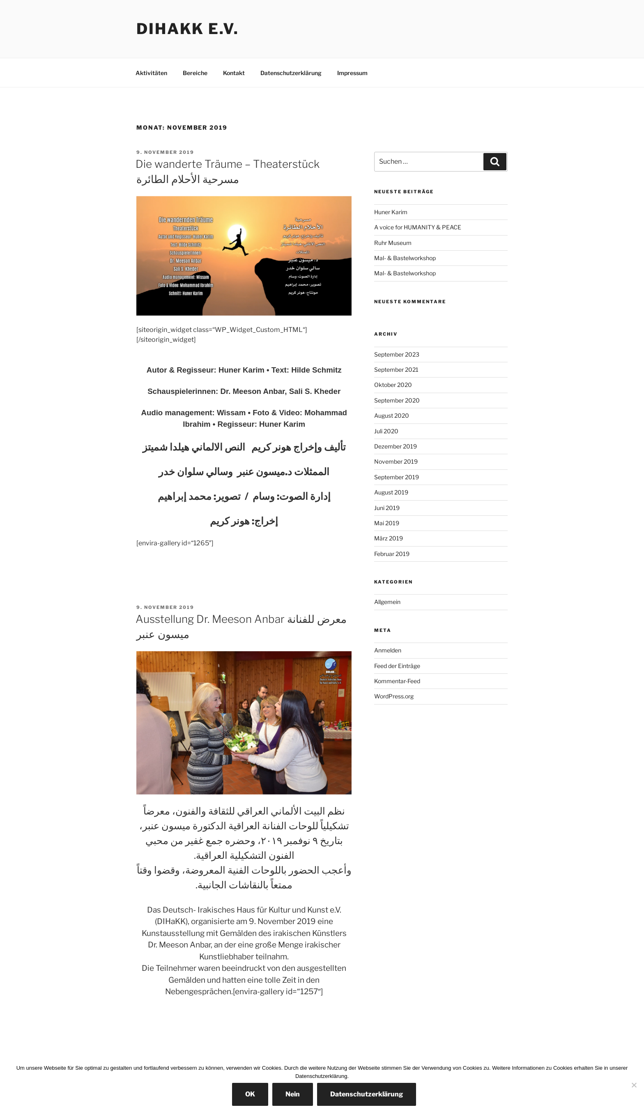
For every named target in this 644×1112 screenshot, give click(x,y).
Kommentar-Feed (397, 680)
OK (250, 1094)
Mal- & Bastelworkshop (405, 257)
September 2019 (396, 477)
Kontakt (234, 72)
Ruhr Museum (393, 242)
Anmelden (387, 650)
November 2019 (396, 461)
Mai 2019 (386, 522)
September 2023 (396, 354)
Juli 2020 (386, 431)
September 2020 (397, 400)
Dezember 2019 (395, 446)
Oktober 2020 (393, 384)
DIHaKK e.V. (187, 29)
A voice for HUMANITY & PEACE (417, 227)
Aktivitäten (151, 72)
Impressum (352, 72)
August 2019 (391, 492)
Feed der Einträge (397, 665)
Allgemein (387, 601)
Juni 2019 (387, 507)
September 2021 (396, 369)
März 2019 (388, 538)
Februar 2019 (391, 553)
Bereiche (195, 72)
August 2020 (391, 415)
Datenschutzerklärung (291, 72)
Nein (292, 1094)
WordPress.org (394, 696)
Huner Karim (390, 211)
